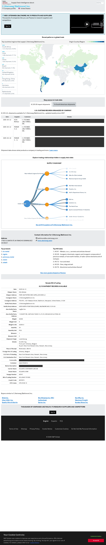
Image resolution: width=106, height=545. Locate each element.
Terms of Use (13, 429)
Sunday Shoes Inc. (81, 402)
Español (54, 421)
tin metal (6, 251)
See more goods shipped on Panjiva (53, 273)
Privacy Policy (35, 429)
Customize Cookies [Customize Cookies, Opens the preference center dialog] (96, 536)
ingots (5, 254)
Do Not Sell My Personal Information (84, 429)
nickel (5, 260)
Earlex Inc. (42, 402)
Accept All (96, 540)
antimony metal (8, 257)
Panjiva (6, 2)
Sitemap (24, 429)
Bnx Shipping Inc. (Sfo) (46, 398)
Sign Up (8, 26)
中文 (61, 421)
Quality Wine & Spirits (10, 402)
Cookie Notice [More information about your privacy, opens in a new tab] (34, 542)
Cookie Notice (47, 429)
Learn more (53, 150)
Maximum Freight (81, 400)
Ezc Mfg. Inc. (79, 398)
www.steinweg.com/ (45, 240)
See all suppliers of (54, 225)
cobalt (5, 262)
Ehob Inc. (5, 398)
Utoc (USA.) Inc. (7, 400)
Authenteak (42, 400)
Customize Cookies (62, 429)
